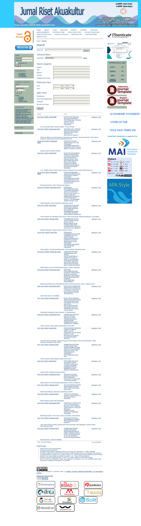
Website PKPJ (42, 36)
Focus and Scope (74, 32)
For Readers (22, 73)
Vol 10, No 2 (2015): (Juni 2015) (47, 232)
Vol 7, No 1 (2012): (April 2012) (46, 328)
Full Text (39, 75)
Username (18, 58)
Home (39, 30)
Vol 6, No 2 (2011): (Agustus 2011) (48, 219)
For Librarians (22, 76)
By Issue (21, 97)
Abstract (39, 72)
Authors (39, 67)
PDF (100, 117)
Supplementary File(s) (43, 78)
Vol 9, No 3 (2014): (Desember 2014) (48, 269)
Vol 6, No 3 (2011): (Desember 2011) (48, 286)
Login (55, 30)
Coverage (40, 101)
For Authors (22, 74)
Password (18, 60)
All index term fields (43, 104)
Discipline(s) (40, 96)
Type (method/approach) (44, 99)
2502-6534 (44, 479)
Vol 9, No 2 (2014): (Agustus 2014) (48, 428)
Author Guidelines (92, 32)
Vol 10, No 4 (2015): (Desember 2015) (49, 187)
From (38, 85)
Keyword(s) (40, 58)
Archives (94, 30)
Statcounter (40, 476)
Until (38, 88)
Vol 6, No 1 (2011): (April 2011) (46, 361)
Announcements (43, 32)
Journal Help (19, 133)
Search (74, 30)
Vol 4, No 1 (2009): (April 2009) (46, 117)
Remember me (22, 63)
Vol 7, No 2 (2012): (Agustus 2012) (48, 298)
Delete (85, 58)
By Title (21, 99)
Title (38, 70)
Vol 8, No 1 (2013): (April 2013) (46, 153)
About (46, 30)
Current (83, 30)
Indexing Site (76, 34)
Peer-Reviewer (91, 34)
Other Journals (23, 101)
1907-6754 (44, 477)
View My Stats (48, 476)
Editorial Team (58, 32)
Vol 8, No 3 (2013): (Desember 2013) (48, 129)
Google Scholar (61, 34)
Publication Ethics (44, 34)
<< (92, 442)
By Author (21, 98)
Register (63, 30)
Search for (40, 50)
